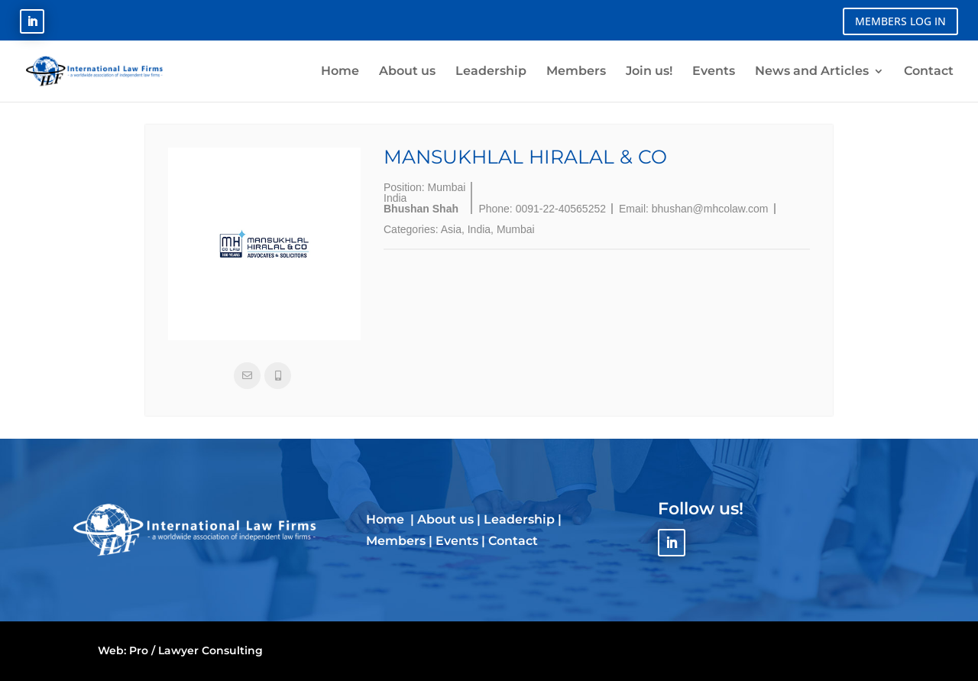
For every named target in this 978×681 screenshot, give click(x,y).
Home (386, 519)
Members (396, 540)
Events (457, 540)
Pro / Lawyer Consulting (196, 650)
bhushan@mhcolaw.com (710, 209)
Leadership (519, 519)
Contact (513, 540)
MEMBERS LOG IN (900, 21)
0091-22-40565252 (561, 209)
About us (445, 519)
